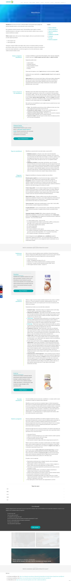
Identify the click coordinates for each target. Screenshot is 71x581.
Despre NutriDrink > (23, 290)
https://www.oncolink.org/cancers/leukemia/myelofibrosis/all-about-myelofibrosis (35, 578)
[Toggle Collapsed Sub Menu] (35, 488)
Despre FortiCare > (23, 389)
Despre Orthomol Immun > (23, 138)
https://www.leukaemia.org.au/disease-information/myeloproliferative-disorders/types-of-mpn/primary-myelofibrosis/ (42, 576)
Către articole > (35, 527)
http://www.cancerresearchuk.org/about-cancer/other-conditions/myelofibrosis (31, 579)
